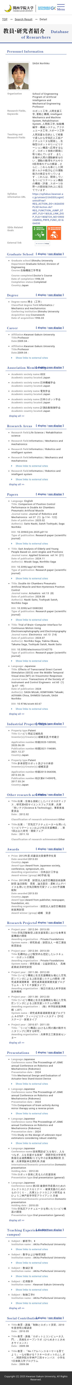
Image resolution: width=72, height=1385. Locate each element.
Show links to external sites (29, 357)
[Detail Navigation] (60, 8)
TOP (5, 19)
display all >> (16, 416)
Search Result (23, 19)
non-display (55, 254)
